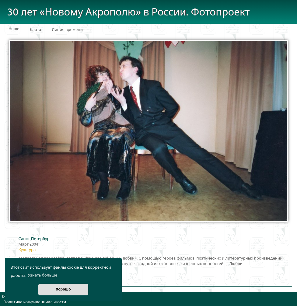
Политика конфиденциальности (34, 302)
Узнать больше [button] (42, 275)
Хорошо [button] (63, 289)
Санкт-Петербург (34, 239)
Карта (35, 30)
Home (14, 29)
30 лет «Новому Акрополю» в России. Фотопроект (128, 12)
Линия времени (67, 30)
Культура (27, 250)
